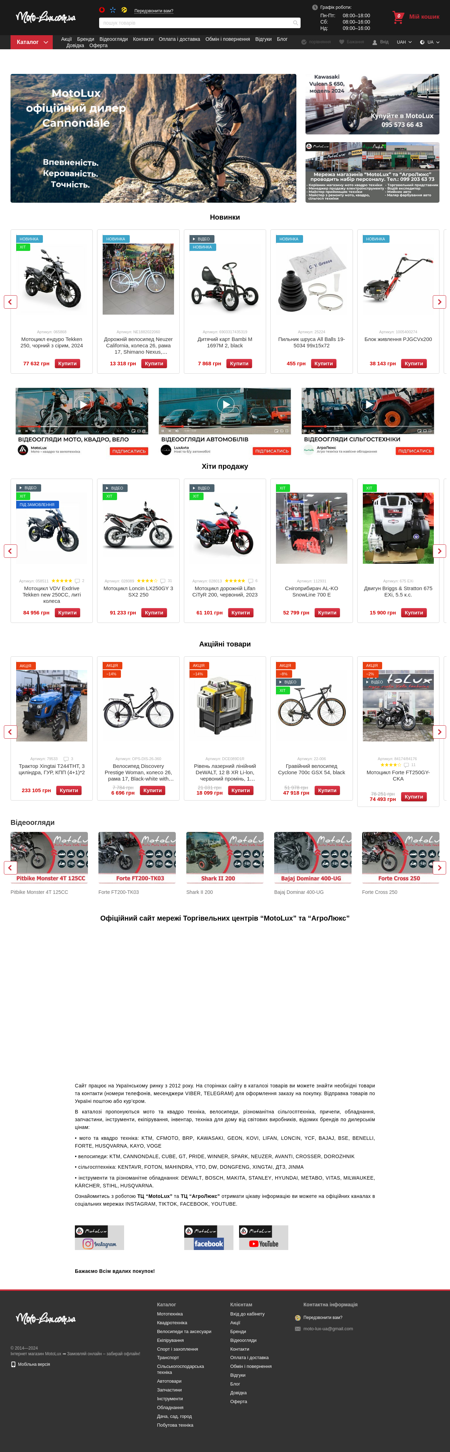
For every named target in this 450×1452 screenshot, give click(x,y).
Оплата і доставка (179, 39)
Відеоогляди (113, 39)
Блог (282, 39)
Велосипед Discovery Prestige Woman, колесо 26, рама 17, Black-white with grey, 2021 (138, 775)
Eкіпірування (170, 1340)
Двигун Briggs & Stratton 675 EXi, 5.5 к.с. (398, 591)
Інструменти (170, 1398)
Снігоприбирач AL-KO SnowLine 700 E (311, 591)
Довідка (75, 45)
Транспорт (168, 1357)
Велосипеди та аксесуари (184, 1331)
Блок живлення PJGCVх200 (398, 339)
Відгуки (263, 39)
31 (166, 581)
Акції (66, 39)
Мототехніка (170, 1314)
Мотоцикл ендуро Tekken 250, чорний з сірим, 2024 (51, 342)
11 (410, 765)
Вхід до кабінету (247, 1314)
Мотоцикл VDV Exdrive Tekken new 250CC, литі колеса (51, 594)
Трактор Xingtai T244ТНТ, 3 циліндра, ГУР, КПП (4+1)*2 (52, 769)
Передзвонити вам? (153, 10)
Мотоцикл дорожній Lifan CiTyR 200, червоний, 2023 (225, 591)
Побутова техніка (175, 1425)
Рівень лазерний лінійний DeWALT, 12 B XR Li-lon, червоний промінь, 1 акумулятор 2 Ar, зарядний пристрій (225, 778)
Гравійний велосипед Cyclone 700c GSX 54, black (311, 769)
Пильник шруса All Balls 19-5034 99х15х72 (311, 342)
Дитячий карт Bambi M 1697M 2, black (225, 342)
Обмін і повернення (227, 39)
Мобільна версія (30, 1364)
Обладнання (170, 1407)
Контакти (143, 39)
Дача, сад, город (174, 1416)
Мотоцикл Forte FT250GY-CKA (398, 775)
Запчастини (169, 1390)
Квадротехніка (172, 1322)
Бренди (85, 39)
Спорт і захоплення (177, 1349)
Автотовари (169, 1381)
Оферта (98, 45)
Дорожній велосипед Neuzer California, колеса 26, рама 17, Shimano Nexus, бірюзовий (138, 348)
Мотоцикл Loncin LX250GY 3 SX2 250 (138, 591)
